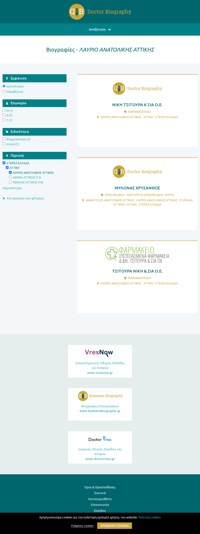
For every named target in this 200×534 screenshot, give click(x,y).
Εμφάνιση (18, 78)
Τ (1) (9, 120)
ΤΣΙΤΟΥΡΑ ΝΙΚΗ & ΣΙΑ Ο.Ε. (137, 271)
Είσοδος (100, 510)
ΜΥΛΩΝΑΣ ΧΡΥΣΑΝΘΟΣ (137, 188)
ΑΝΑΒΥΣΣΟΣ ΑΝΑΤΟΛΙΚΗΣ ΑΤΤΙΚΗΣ (110, 200)
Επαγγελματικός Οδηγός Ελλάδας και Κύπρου (100, 368)
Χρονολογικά (15, 86)
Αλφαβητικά (14, 91)
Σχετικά (100, 493)
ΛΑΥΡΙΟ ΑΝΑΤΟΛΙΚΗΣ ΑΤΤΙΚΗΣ (121, 117)
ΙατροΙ (169, 195)
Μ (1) (9, 110)
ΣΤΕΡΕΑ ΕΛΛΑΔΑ (166, 117)
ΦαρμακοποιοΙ (139, 111)
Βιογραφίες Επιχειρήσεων (100, 409)
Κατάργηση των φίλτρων (23, 198)
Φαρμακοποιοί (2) (18, 139)
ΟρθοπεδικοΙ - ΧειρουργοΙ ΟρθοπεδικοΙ (134, 195)
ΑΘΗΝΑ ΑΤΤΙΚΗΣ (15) (27, 177)
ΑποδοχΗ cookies (114, 526)
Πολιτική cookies (149, 518)
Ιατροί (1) (12, 144)
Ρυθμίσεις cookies (82, 526)
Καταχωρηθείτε (100, 499)
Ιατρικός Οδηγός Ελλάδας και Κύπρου (100, 454)
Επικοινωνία (100, 504)
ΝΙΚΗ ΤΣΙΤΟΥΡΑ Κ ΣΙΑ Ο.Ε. (137, 104)
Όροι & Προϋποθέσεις (100, 487)
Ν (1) (9, 115)
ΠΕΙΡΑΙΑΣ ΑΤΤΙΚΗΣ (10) (28, 182)
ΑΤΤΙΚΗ (148, 117)
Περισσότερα (12, 188)
